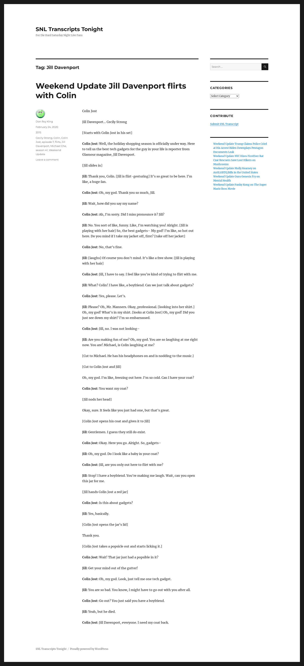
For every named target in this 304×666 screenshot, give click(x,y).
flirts (57, 141)
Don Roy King (44, 121)
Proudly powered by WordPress (89, 649)
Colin (57, 137)
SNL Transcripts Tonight (69, 29)
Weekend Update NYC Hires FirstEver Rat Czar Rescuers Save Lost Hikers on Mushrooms (238, 160)
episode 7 (48, 141)
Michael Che (58, 146)
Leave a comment (47, 159)
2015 (38, 132)
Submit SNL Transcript (224, 124)
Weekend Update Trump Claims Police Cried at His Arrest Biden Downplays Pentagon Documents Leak (240, 148)
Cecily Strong (44, 137)
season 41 (42, 150)
